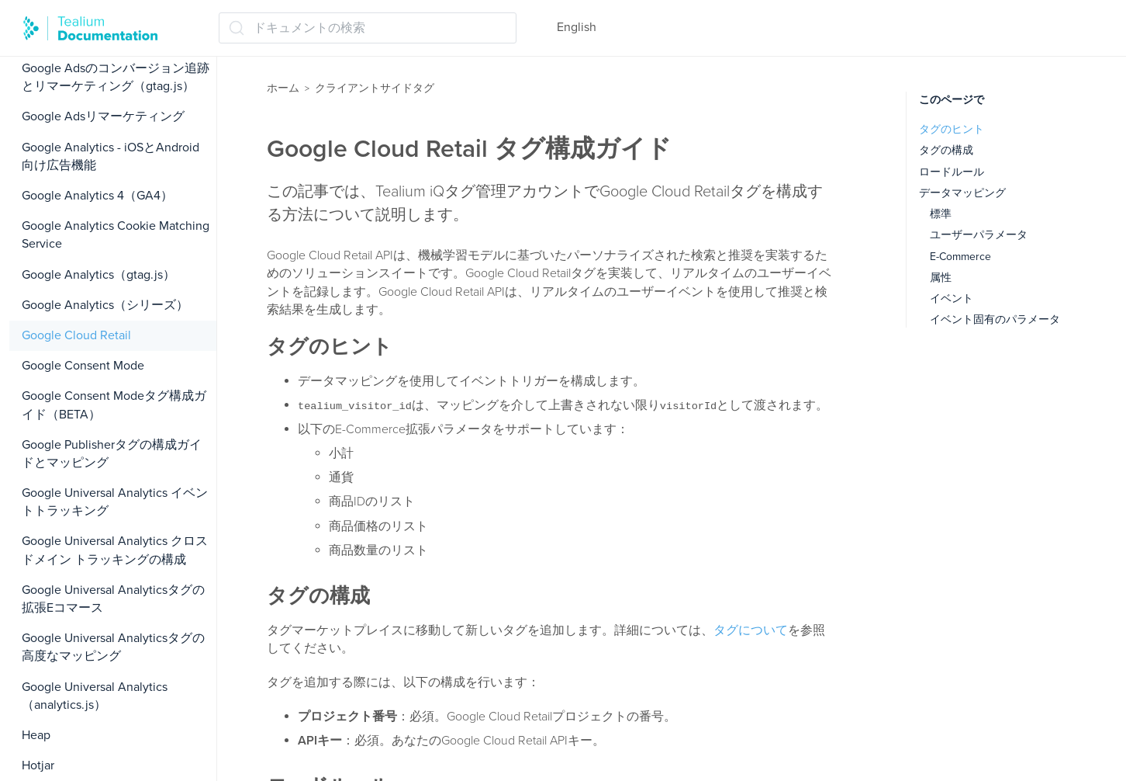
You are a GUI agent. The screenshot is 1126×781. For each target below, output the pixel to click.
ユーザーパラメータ (979, 234)
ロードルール (951, 172)
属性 (941, 277)
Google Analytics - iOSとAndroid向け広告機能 (110, 156)
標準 (941, 213)
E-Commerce (960, 256)
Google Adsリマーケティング (103, 116)
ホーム (283, 88)
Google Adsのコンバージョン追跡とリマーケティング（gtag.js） (115, 77)
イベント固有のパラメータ (995, 319)
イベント (951, 298)
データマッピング (962, 193)
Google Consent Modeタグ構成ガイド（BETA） (114, 405)
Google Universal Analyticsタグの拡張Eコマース (113, 599)
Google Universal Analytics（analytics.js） (95, 696)
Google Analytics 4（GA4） (97, 195)
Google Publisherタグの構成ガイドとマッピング (112, 453)
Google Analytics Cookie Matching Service (115, 235)
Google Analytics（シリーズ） (105, 305)
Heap (36, 735)
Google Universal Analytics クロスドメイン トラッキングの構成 (115, 550)
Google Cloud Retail (76, 335)
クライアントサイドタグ (374, 88)
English (576, 27)
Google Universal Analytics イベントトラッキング (115, 502)
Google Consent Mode (83, 365)
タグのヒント (951, 129)
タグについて (750, 630)
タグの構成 (946, 150)
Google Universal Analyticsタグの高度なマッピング (113, 647)
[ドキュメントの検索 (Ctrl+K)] (367, 27)
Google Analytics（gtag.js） (98, 275)
